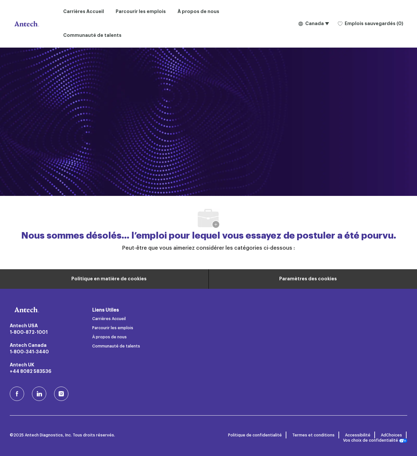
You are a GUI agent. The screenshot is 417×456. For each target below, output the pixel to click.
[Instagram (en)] (61, 394)
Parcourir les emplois (141, 11)
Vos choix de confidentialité (375, 440)
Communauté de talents (92, 35)
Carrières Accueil (83, 11)
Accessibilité (357, 435)
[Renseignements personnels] (109, 279)
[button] (313, 24)
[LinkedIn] (39, 394)
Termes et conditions (313, 435)
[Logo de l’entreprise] (26, 24)
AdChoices (391, 435)
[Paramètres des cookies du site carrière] (308, 279)
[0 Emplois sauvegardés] (370, 24)
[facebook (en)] (17, 394)
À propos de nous (198, 11)
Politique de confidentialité (255, 435)
